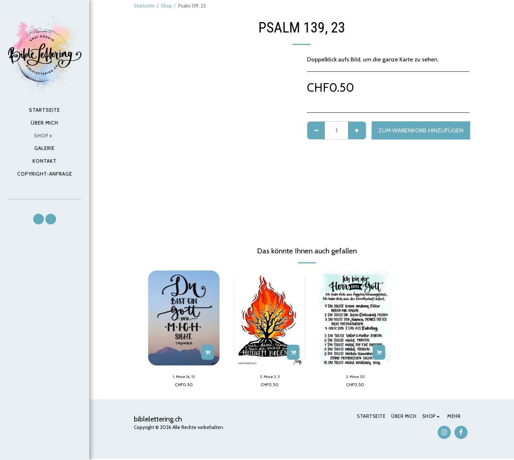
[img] (184, 318)
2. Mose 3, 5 (269, 377)
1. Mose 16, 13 (184, 377)
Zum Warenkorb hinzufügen (420, 130)
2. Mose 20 (355, 377)
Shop (166, 6)
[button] (38, 219)
